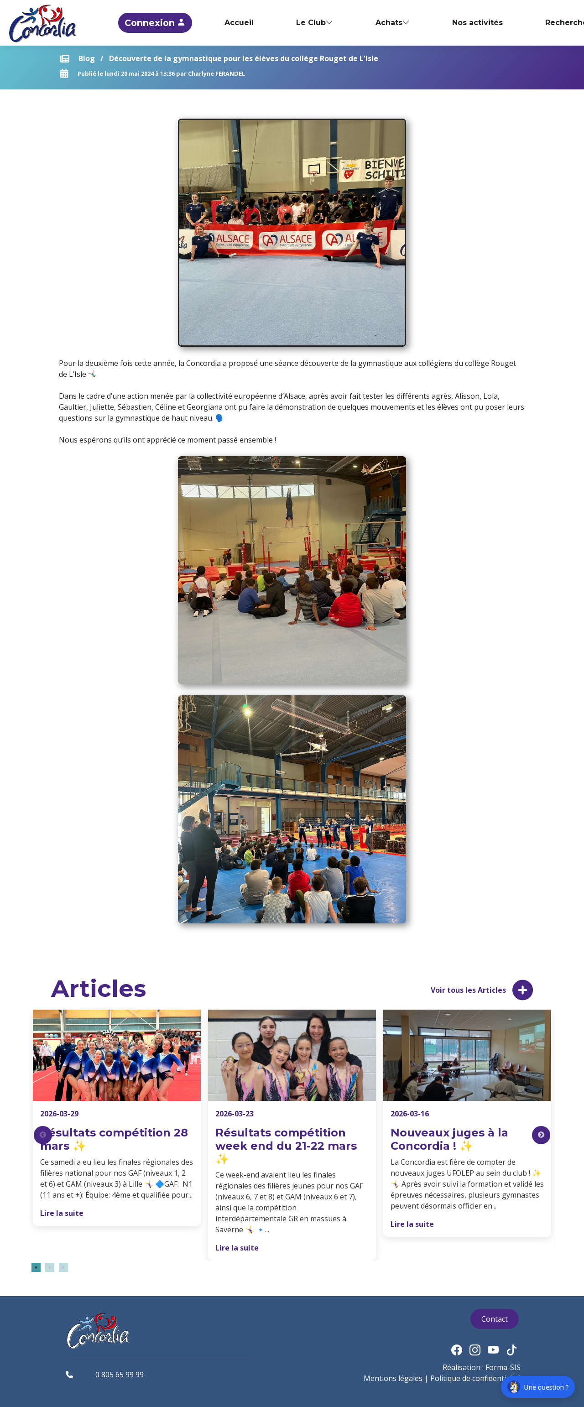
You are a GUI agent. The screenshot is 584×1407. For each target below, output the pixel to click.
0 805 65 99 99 (119, 1375)
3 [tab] (63, 1267)
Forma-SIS (503, 1367)
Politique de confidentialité (475, 1378)
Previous (43, 1135)
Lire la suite (61, 1213)
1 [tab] (36, 1267)
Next (541, 1135)
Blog (86, 58)
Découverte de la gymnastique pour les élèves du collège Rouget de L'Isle (243, 58)
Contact (494, 1319)
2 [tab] (49, 1267)
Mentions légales (393, 1378)
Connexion (208, 22)
